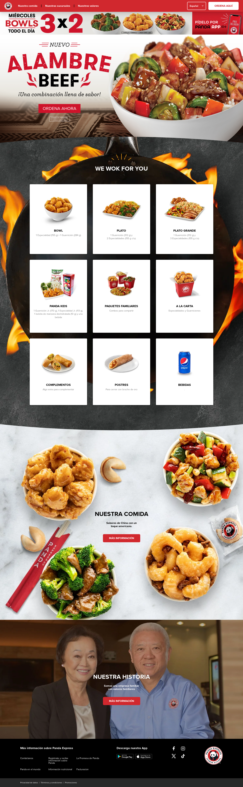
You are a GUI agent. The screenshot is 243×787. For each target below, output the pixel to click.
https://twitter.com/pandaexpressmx (174, 756)
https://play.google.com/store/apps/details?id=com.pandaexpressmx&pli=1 (125, 756)
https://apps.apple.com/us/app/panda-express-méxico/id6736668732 (143, 756)
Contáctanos (26, 758)
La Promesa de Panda (87, 758)
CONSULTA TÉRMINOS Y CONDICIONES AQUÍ (137, 33)
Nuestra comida (27, 6)
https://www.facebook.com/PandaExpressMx (174, 748)
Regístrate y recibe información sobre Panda (58, 760)
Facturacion (82, 769)
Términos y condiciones (51, 782)
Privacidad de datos (29, 782)
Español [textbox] (194, 6)
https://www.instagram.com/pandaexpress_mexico (183, 748)
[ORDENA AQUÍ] (223, 6)
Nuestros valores (88, 6)
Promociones (71, 782)
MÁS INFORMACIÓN (121, 538)
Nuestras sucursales (57, 6)
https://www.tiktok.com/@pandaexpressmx (183, 756)
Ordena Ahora (59, 108)
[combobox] (196, 6)
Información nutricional (60, 769)
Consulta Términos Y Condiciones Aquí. (59, 119)
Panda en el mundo (30, 769)
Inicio (8, 6)
